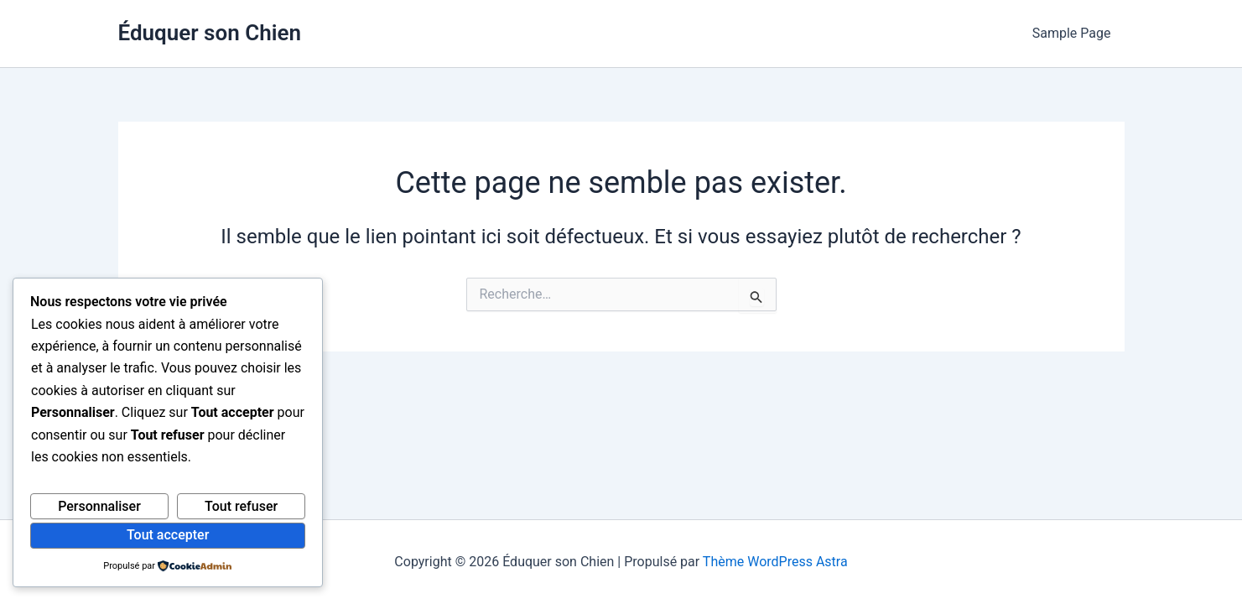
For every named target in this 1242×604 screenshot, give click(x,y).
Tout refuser (241, 506)
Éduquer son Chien (209, 32)
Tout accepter (168, 535)
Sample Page (1071, 33)
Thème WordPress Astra (775, 562)
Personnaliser (99, 506)
